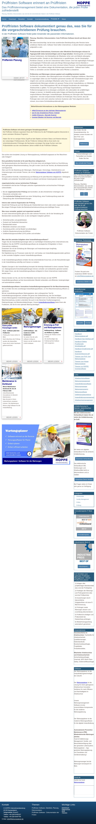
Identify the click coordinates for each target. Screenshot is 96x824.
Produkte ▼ (55, 19)
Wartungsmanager (81, 386)
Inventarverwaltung (42, 19)
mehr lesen (11, 361)
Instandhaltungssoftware (47, 302)
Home (4, 19)
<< (82, 194)
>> (86, 194)
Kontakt (30, 19)
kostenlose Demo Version (83, 479)
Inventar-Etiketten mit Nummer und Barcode (46, 117)
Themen (64, 813)
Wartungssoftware (81, 392)
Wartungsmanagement (82, 381)
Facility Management (82, 499)
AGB (63, 811)
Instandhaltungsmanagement (84, 397)
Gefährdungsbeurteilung (83, 394)
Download (12, 19)
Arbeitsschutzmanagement (84, 400)
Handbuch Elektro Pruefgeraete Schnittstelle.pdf (81, 344)
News (64, 19)
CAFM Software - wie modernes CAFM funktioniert (30, 333)
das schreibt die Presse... (84, 163)
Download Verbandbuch (84, 459)
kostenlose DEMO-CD (84, 282)
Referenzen (84, 144)
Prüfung (78, 505)
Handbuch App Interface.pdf (84, 339)
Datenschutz (66, 809)
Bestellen (21, 19)
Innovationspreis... (84, 534)
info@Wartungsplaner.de (85, 276)
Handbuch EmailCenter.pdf (84, 349)
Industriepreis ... (84, 566)
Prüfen (78, 502)
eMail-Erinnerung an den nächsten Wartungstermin (49, 110)
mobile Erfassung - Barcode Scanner (44, 115)
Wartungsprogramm (81, 389)
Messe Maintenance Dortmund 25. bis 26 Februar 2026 (9, 389)
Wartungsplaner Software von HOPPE (48, 172)
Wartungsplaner (82, 682)
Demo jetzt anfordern (19, 78)
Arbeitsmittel (80, 496)
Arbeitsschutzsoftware (82, 378)
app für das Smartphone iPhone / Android (46, 113)
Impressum (65, 807)
